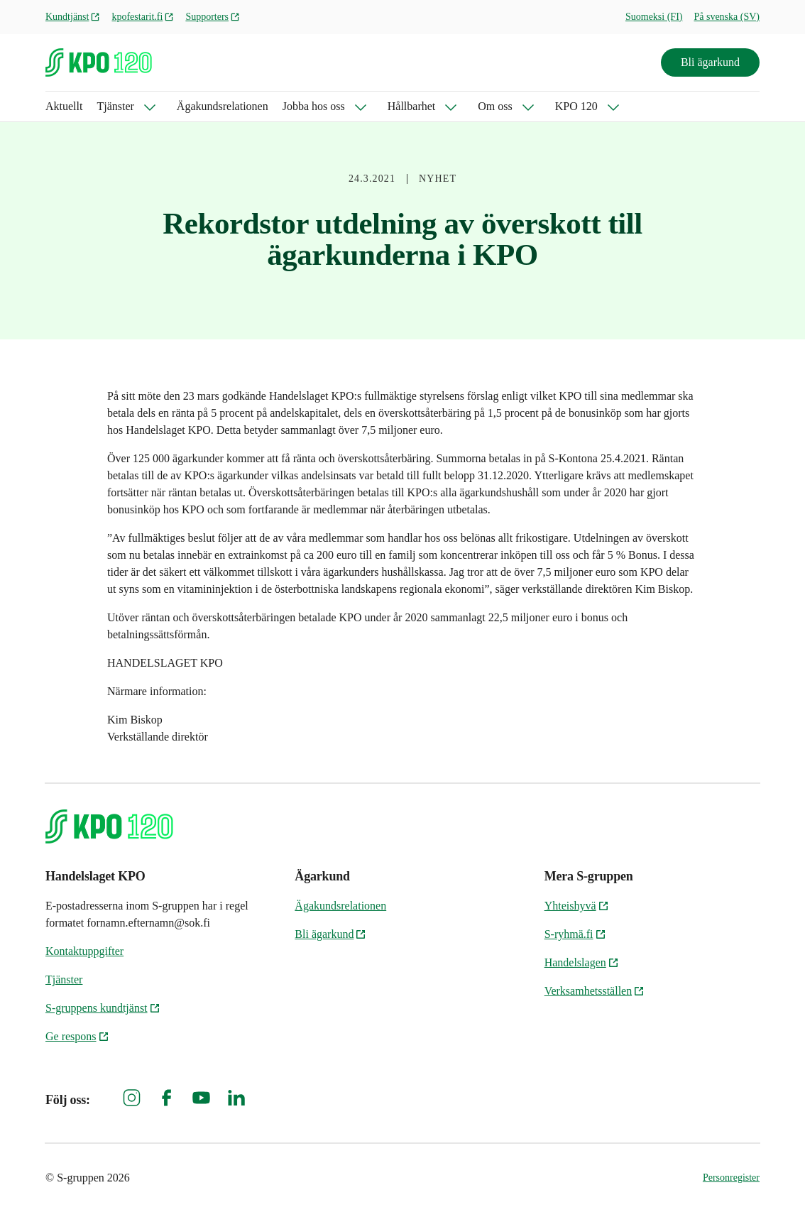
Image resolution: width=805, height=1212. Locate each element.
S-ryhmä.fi (575, 934)
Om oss (495, 106)
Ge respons (77, 1036)
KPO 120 (576, 106)
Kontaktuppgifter (84, 951)
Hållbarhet (412, 106)
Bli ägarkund (710, 62)
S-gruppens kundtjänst (102, 1008)
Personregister (731, 1177)
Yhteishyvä (576, 906)
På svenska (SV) (727, 16)
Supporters (212, 16)
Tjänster (115, 106)
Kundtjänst (72, 16)
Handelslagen (581, 962)
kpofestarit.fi (142, 16)
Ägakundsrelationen (222, 106)
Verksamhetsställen (594, 991)
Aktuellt (63, 106)
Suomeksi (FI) (654, 16)
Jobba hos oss (314, 106)
